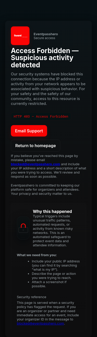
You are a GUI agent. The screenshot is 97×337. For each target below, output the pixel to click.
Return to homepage (35, 145)
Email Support (29, 130)
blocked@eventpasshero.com (35, 164)
